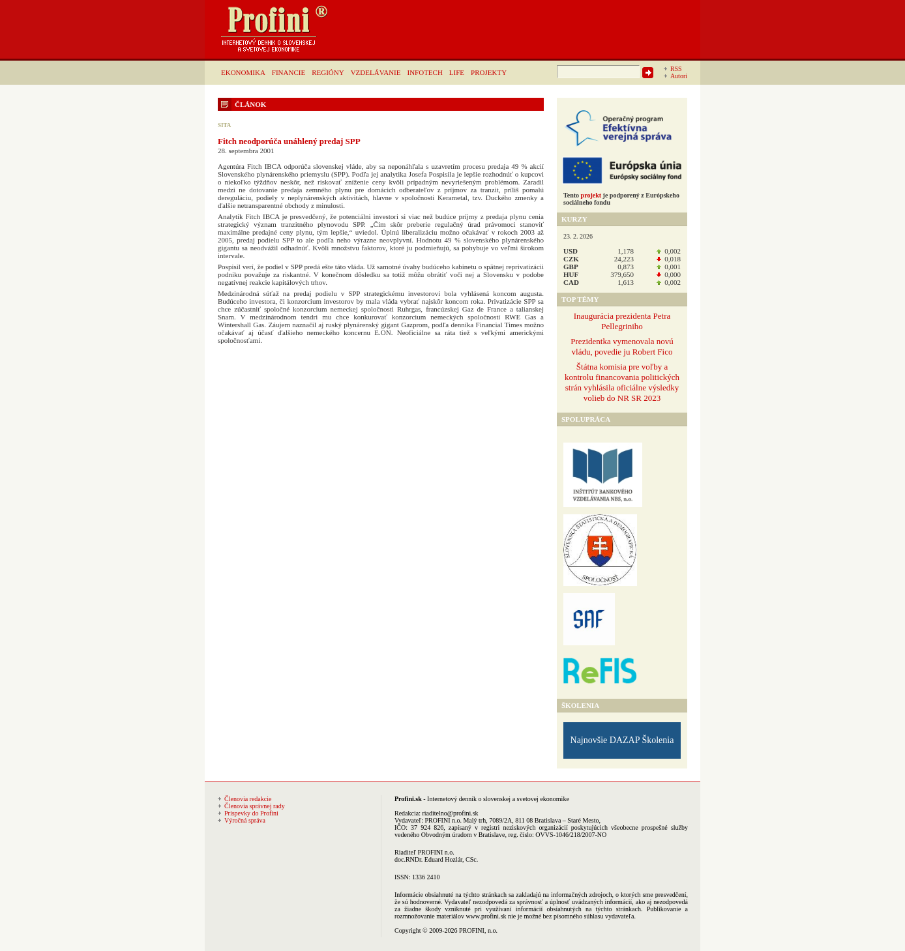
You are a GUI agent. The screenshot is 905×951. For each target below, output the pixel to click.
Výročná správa (244, 820)
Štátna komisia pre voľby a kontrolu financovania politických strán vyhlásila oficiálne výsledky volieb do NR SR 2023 (622, 382)
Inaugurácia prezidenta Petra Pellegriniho (622, 321)
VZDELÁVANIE (376, 72)
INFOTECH (424, 72)
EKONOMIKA (243, 72)
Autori (678, 76)
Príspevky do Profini (251, 813)
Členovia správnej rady (254, 806)
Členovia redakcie (247, 798)
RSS (676, 68)
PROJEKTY (489, 72)
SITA (224, 125)
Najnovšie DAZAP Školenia (622, 740)
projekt (591, 195)
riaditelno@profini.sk (450, 813)
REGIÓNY (328, 72)
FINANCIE (288, 72)
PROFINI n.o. (443, 820)
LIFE (456, 72)
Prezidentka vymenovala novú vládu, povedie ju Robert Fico (622, 346)
